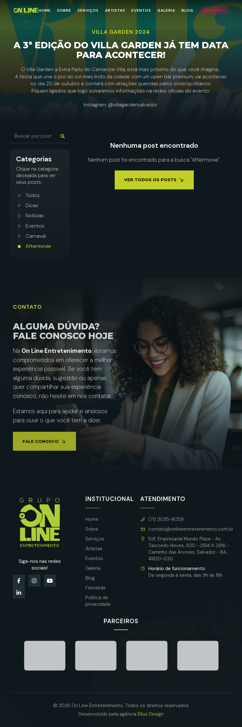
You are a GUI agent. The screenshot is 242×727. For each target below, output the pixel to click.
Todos (33, 195)
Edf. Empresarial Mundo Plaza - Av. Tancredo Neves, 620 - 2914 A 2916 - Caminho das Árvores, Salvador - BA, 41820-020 (184, 549)
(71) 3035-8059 (162, 519)
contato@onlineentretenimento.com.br (186, 529)
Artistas (115, 10)
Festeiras (214, 10)
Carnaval (36, 236)
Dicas (32, 205)
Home (44, 10)
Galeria (166, 10)
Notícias (35, 215)
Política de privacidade (98, 600)
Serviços (88, 10)
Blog (187, 10)
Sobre (64, 10)
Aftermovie (38, 246)
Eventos (141, 10)
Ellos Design (151, 714)
